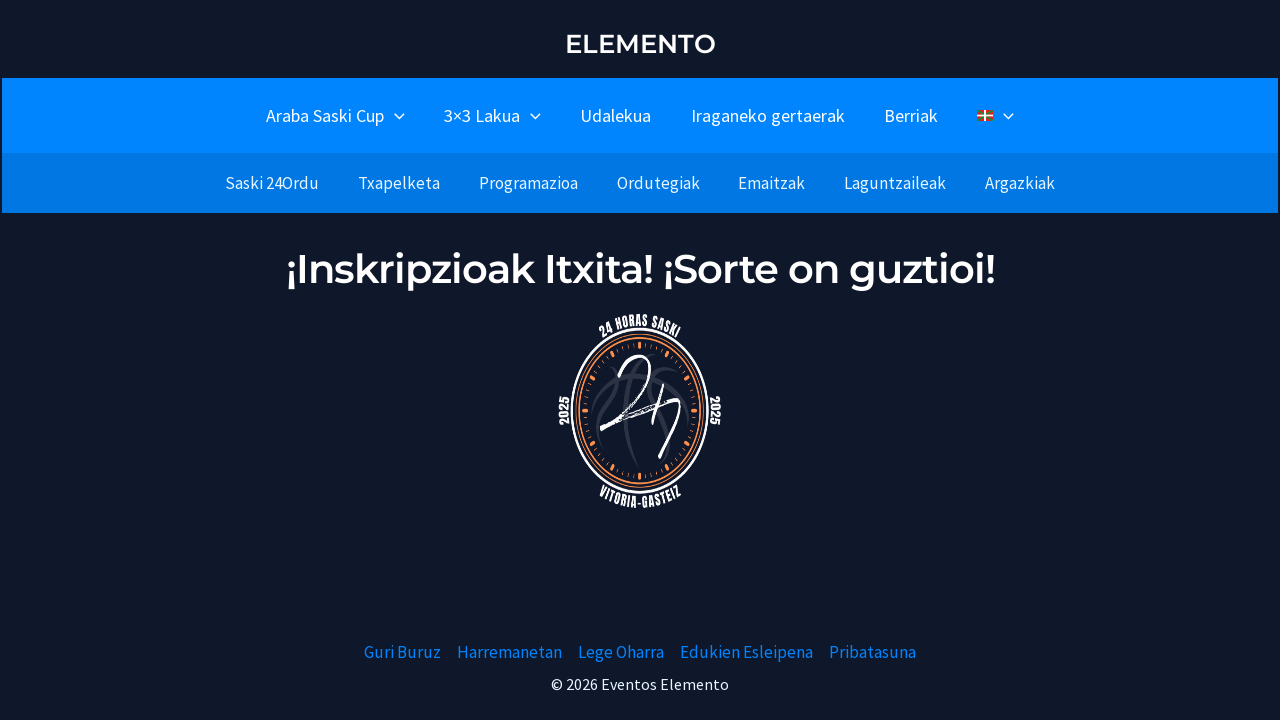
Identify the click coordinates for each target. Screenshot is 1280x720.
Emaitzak (767, 183)
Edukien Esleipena (746, 652)
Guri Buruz (402, 652)
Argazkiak (1006, 183)
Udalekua (617, 115)
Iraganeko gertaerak (766, 115)
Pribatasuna (872, 652)
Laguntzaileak (886, 183)
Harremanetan (509, 652)
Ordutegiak (658, 183)
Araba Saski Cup (343, 115)
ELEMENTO (640, 44)
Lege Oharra (621, 652)
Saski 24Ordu (287, 183)
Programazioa (533, 183)
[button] (402, 115)
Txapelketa (409, 183)
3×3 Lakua (497, 115)
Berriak (906, 115)
